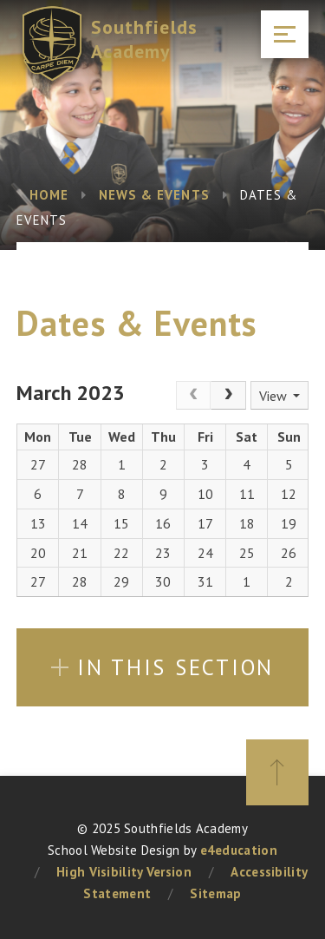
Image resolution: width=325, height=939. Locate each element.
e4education (238, 850)
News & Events (154, 195)
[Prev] (193, 395)
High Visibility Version (124, 871)
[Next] (228, 395)
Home (48, 195)
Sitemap (215, 893)
